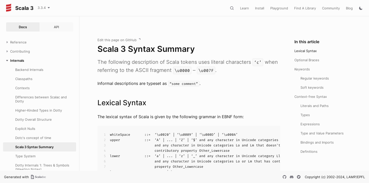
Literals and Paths (314, 106)
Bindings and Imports (317, 142)
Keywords (302, 69)
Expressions (310, 124)
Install (259, 8)
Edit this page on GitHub (117, 40)
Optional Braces (306, 60)
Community (331, 8)
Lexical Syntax (305, 51)
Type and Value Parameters (322, 133)
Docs (23, 27)
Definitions (308, 151)
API (56, 27)
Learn (244, 8)
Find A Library (305, 8)
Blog (349, 8)
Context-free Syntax (310, 97)
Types (305, 115)
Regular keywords (314, 78)
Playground (279, 8)
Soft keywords (312, 87)
